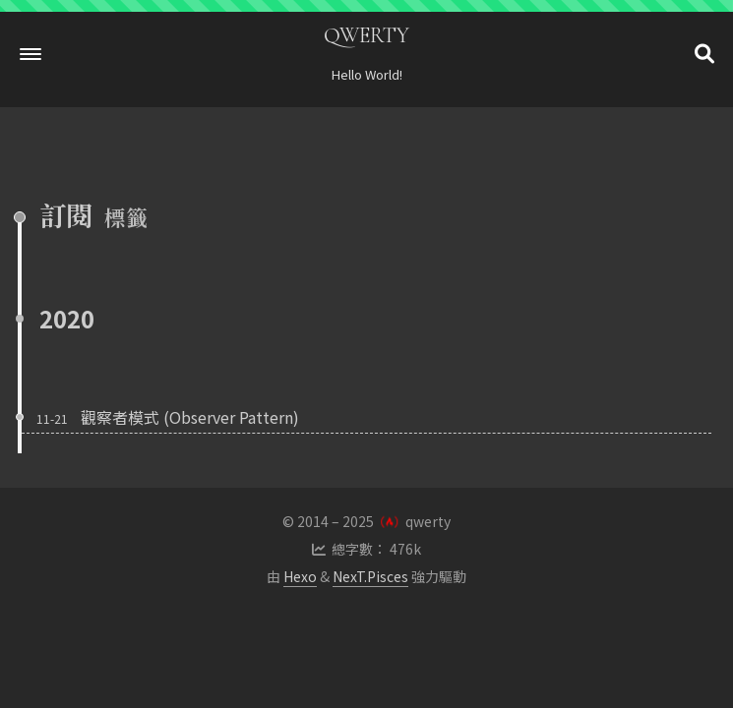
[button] (30, 54)
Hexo (300, 576)
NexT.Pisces (370, 576)
